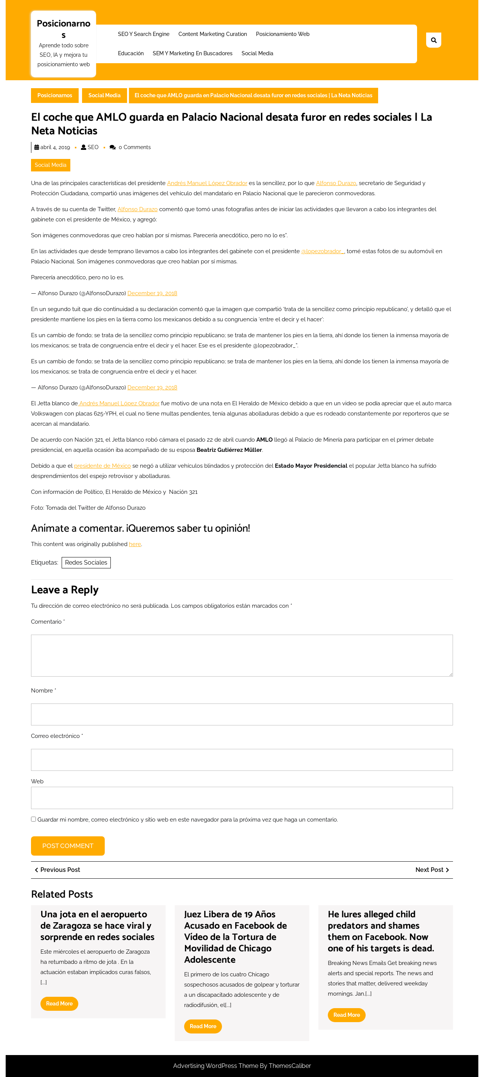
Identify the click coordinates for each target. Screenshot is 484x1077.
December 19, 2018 (152, 293)
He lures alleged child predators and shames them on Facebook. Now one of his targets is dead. (381, 932)
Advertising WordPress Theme (216, 1065)
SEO (93, 147)
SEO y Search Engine (143, 34)
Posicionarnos (63, 29)
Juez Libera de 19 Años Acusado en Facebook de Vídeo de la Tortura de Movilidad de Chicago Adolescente (235, 937)
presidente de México (102, 465)
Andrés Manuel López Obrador (207, 183)
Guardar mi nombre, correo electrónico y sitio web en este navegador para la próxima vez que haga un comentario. (187, 819)
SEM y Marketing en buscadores (193, 53)
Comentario (48, 621)
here (135, 544)
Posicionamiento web (283, 34)
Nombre (43, 690)
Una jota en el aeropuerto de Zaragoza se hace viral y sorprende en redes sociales (97, 926)
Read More (62, 1005)
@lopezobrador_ (322, 251)
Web (37, 781)
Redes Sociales (86, 562)
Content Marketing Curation (212, 34)
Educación (131, 53)
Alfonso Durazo (336, 183)
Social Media (257, 53)
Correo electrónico (57, 736)
